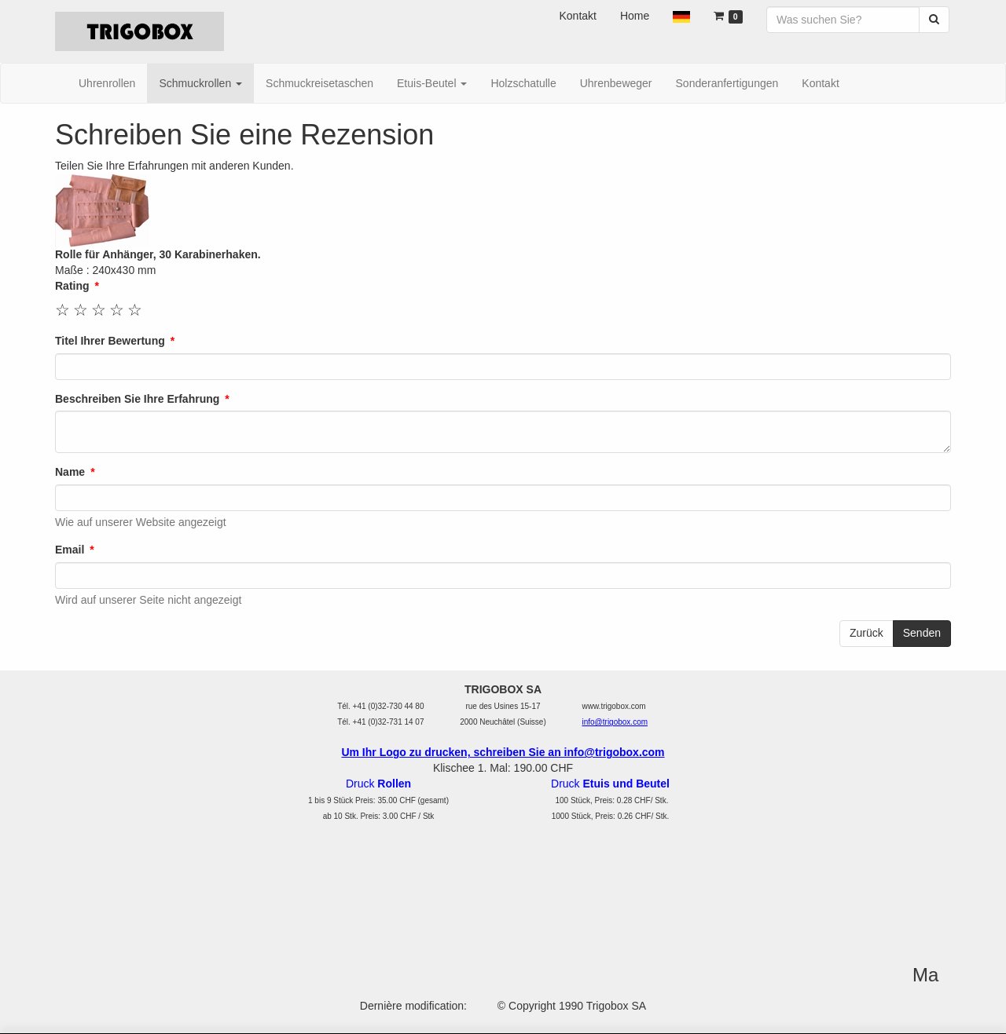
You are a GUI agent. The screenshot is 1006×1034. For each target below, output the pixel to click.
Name (70, 472)
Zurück (866, 633)
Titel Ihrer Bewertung (110, 340)
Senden (922, 633)
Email (69, 549)
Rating (72, 286)
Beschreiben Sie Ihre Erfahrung (137, 399)
